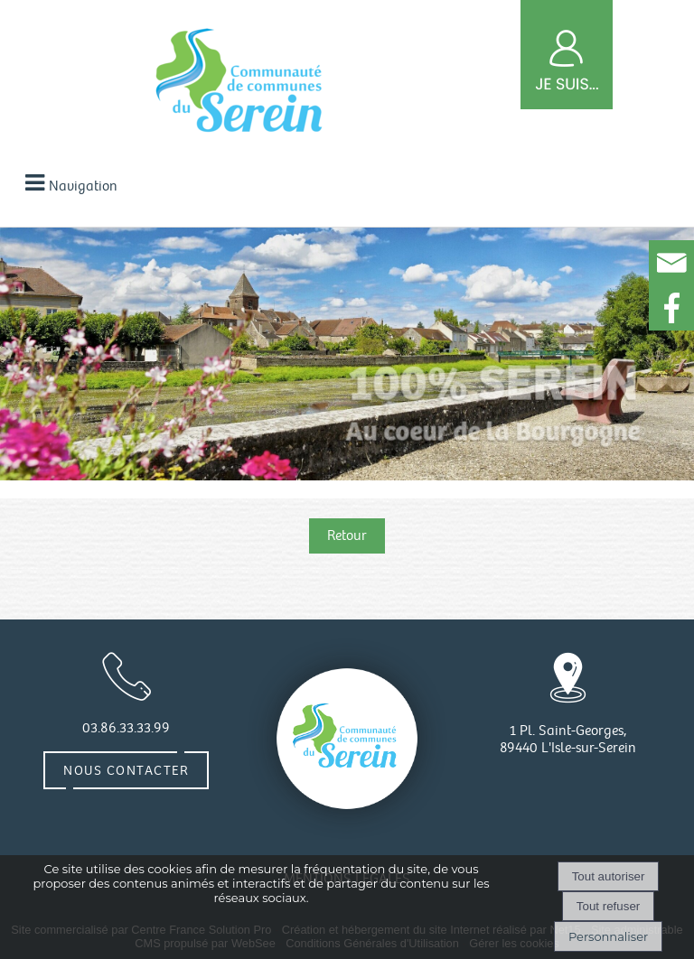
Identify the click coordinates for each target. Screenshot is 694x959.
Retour (347, 536)
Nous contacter (126, 770)
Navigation (83, 186)
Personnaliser (608, 936)
